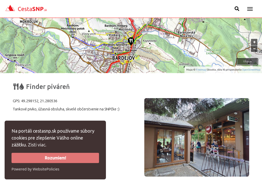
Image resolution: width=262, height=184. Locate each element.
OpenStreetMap (251, 69)
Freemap (201, 69)
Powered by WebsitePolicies (35, 169)
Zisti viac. (37, 144)
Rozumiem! (55, 158)
